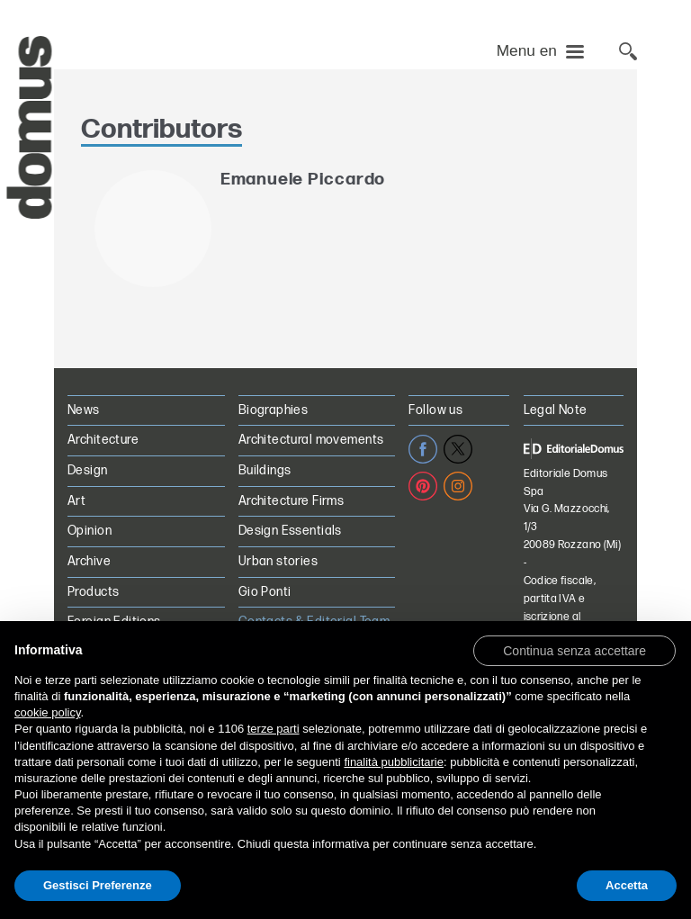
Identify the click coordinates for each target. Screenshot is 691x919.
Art (76, 501)
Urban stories (278, 561)
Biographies (273, 410)
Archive (89, 561)
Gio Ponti (265, 591)
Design (87, 470)
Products (93, 591)
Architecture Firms (291, 501)
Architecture (103, 439)
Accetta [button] (627, 885)
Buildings (265, 470)
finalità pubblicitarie (394, 762)
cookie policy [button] (47, 712)
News (83, 410)
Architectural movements (311, 439)
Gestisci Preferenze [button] (97, 885)
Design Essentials (290, 530)
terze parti (273, 728)
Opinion (89, 530)
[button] (574, 649)
